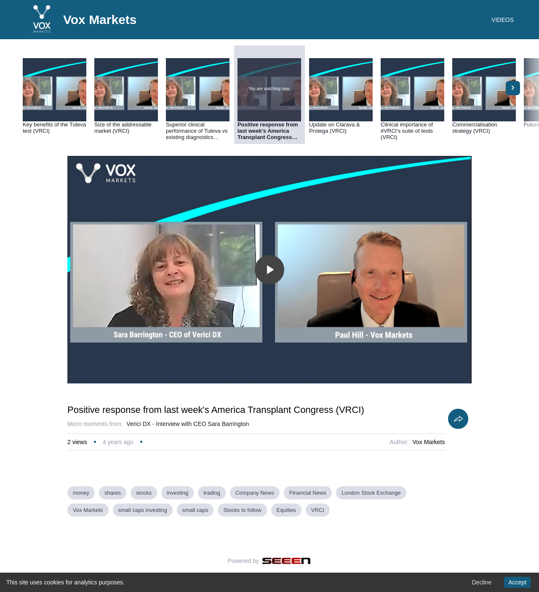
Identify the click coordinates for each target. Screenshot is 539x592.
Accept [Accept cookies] (517, 582)
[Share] (458, 419)
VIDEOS (502, 19)
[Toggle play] (269, 269)
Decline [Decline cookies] (481, 582)
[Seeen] (286, 561)
